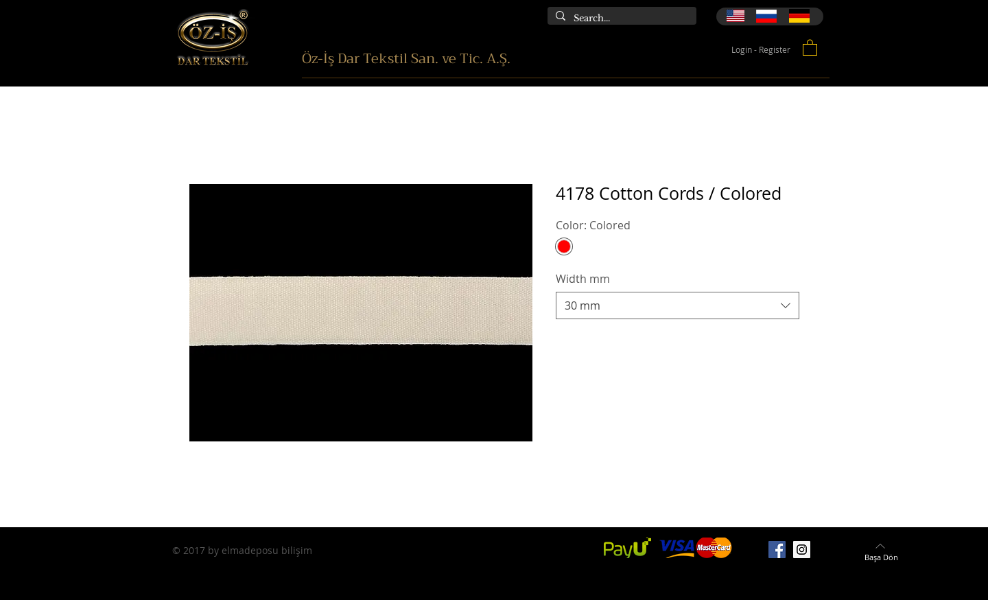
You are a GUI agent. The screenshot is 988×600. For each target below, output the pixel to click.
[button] (810, 47)
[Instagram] (801, 549)
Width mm (583, 278)
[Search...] (621, 18)
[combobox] (677, 305)
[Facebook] (777, 549)
